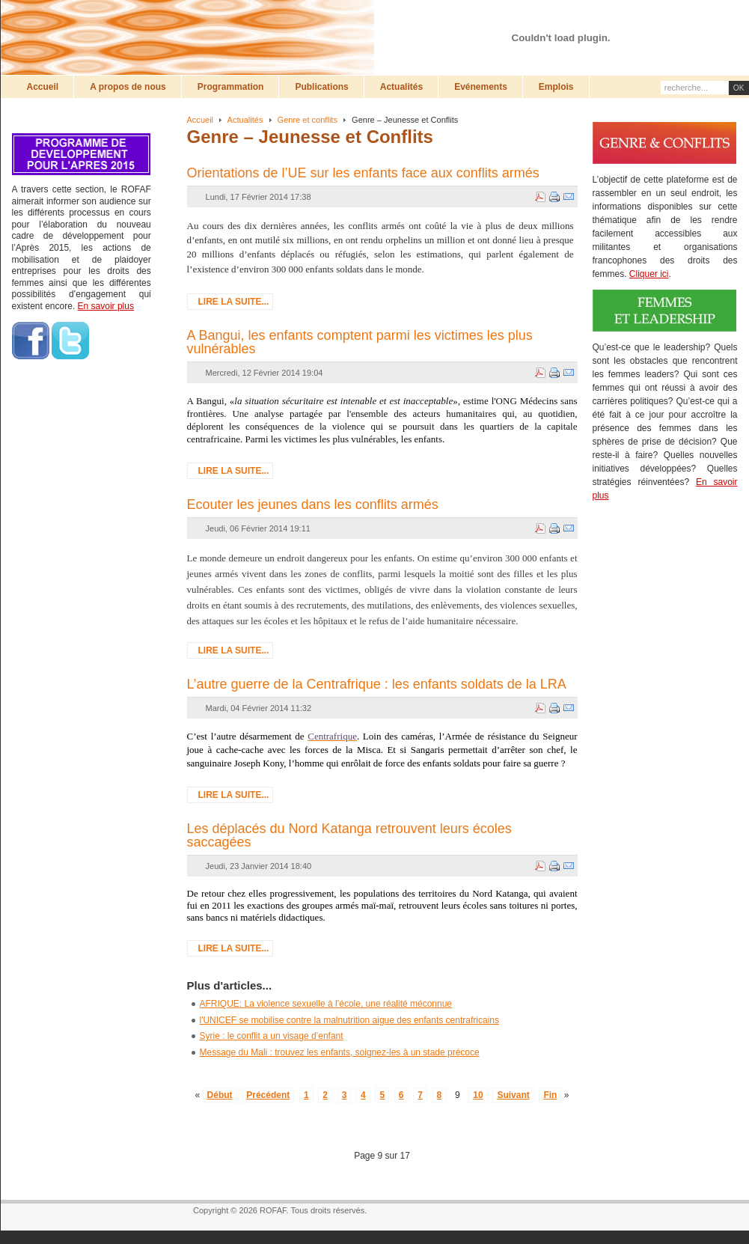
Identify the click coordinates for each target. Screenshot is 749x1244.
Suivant (513, 1095)
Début (220, 1095)
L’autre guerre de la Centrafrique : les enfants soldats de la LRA (376, 684)
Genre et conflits (307, 119)
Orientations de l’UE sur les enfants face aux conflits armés (363, 172)
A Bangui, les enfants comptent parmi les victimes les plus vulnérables (360, 342)
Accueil (200, 119)
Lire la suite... (233, 301)
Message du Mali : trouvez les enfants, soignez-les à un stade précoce (340, 1052)
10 (478, 1095)
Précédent (268, 1095)
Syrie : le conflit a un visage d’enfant (271, 1036)
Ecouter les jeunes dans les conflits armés (312, 504)
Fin (550, 1095)
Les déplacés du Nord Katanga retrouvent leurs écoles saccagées (349, 835)
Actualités (245, 119)
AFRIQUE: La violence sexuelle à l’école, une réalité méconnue (326, 1003)
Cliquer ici (649, 274)
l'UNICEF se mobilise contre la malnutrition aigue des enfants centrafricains (349, 1020)
